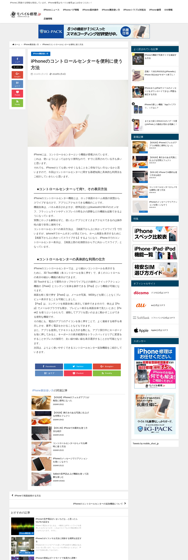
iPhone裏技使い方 (111, 10)
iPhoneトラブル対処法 (134, 10)
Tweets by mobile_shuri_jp (146, 443)
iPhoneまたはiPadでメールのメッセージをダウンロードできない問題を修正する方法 (161, 91)
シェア (17, 60)
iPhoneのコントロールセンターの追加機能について (94, 459)
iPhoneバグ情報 (71, 10)
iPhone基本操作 (90, 10)
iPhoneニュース (52, 10)
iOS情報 (168, 10)
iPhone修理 (155, 10)
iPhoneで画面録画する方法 (30, 450)
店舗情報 (48, 19)
